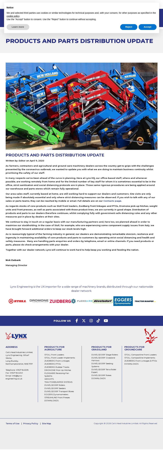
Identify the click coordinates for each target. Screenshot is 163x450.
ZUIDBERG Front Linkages (56, 361)
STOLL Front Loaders (54, 355)
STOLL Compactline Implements (139, 358)
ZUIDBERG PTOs (52, 364)
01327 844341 (16, 373)
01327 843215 (22, 370)
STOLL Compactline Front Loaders (140, 355)
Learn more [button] (18, 27)
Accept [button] (147, 27)
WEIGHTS (49, 379)
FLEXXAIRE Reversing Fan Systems (56, 375)
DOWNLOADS (51, 401)
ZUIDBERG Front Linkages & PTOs (140, 361)
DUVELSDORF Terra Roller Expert (103, 371)
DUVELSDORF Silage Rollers (104, 355)
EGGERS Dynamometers (56, 395)
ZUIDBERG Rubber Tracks (56, 367)
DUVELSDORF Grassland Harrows (103, 359)
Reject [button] (128, 27)
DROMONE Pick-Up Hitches (57, 371)
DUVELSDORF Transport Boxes (59, 392)
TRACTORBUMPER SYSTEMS (58, 382)
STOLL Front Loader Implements (59, 358)
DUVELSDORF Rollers (54, 385)
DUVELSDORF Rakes (101, 376)
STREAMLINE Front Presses (57, 398)
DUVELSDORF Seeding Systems (102, 365)
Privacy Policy (30, 424)
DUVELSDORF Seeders (55, 389)
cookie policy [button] (13, 16)
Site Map (46, 424)
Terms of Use (12, 424)
